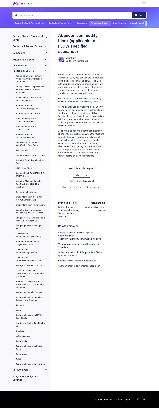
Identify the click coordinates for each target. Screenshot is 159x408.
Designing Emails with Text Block (31, 364)
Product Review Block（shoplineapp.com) (26, 119)
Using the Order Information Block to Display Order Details (29, 211)
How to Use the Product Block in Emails (31, 324)
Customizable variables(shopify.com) (26, 251)
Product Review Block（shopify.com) (26, 128)
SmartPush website (104, 399)
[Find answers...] (79, 15)
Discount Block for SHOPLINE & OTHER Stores (30, 174)
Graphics (20, 331)
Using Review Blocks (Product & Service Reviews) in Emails (30, 219)
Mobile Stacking (23, 150)
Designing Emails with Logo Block (28, 227)
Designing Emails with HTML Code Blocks (29, 316)
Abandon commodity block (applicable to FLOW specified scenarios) (30, 284)
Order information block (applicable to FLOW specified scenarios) (80, 254)
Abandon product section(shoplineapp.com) (79, 266)
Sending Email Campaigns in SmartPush (77, 260)
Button (19, 359)
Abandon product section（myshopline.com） (27, 243)
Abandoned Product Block (28, 113)
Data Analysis (119, 23)
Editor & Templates (24, 71)
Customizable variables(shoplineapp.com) (28, 259)
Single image (21, 354)
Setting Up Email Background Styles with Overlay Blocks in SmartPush (29, 79)
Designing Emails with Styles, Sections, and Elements (29, 298)
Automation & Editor (100, 23)
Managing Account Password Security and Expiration (79, 245)
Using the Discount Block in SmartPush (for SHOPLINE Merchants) (28, 184)
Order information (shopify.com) (30, 205)
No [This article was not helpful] (86, 175)
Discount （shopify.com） (27, 192)
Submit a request (93, 187)
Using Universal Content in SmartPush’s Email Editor (28, 143)
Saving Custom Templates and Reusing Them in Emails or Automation (30, 89)
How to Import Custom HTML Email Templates (29, 99)
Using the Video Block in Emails (30, 155)
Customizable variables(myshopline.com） (29, 235)
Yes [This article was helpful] (77, 175)
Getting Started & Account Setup (29, 23)
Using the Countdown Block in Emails (30, 161)
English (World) (124, 399)
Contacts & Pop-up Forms (61, 23)
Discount (20, 305)
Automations (20, 65)
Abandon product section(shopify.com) (25, 135)
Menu (18, 310)
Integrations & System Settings (25, 378)
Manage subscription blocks (29, 265)
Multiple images (23, 336)
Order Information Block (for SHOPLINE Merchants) (29, 198)
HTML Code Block (24, 168)
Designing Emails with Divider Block (29, 347)
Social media (21, 341)
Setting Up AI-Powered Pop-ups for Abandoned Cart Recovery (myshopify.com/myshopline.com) (79, 235)
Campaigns (82, 23)
